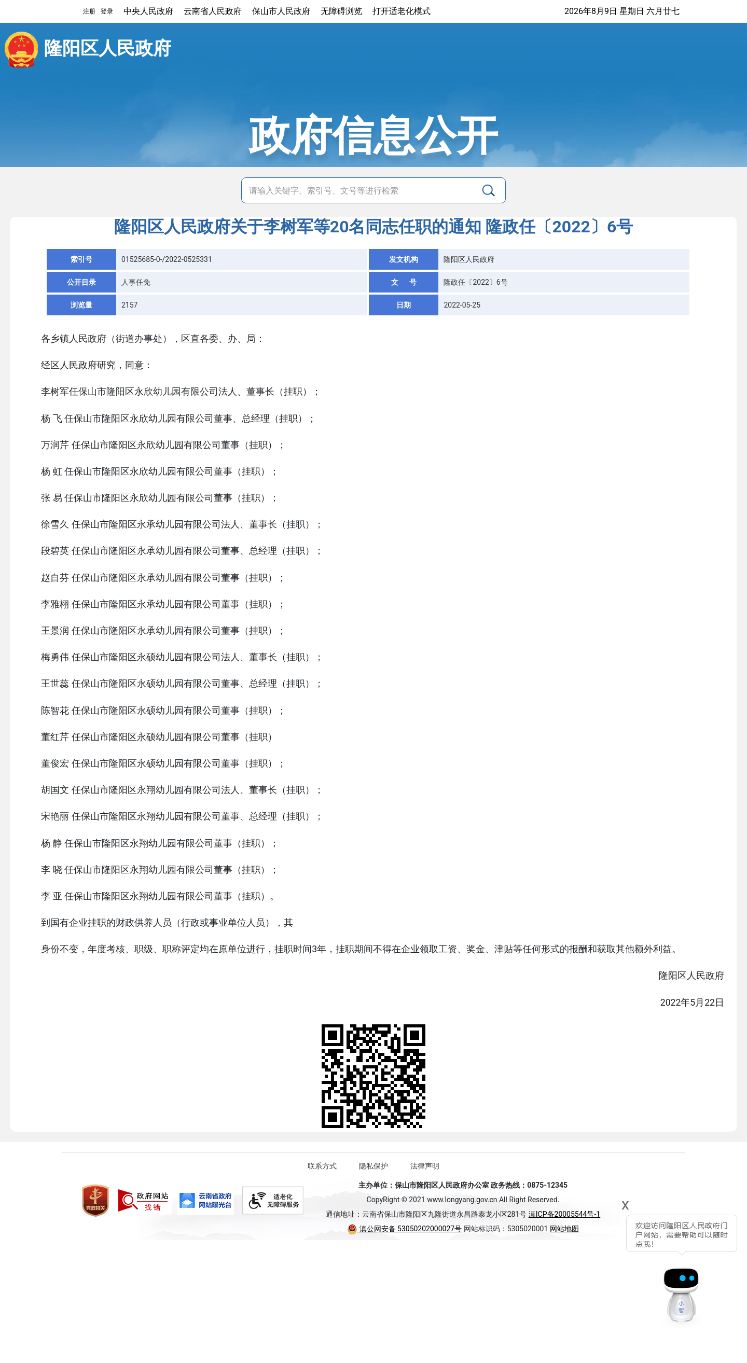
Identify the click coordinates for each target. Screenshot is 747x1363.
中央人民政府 (148, 11)
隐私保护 (373, 1166)
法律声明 (424, 1166)
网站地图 (564, 1229)
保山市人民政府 (281, 11)
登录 (107, 11)
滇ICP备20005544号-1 (564, 1214)
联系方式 (322, 1166)
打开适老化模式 (401, 11)
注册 (89, 11)
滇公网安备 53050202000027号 (404, 1229)
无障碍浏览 (341, 11)
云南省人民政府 (213, 11)
